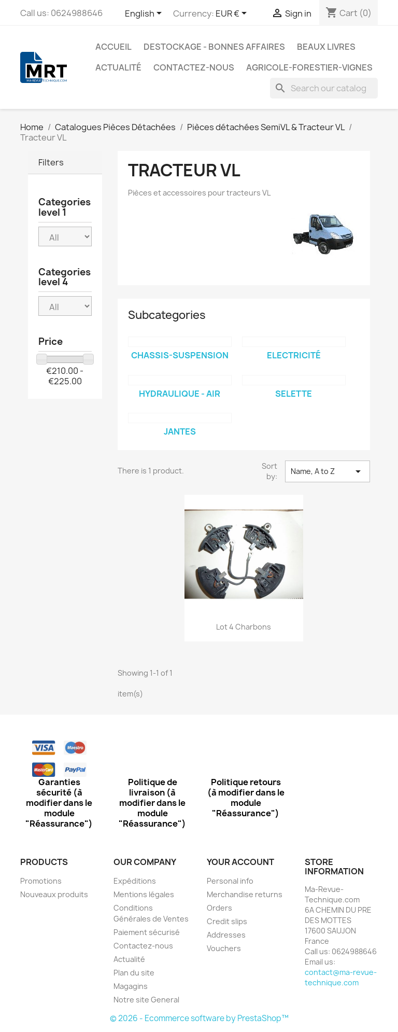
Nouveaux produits (54, 894)
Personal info (230, 881)
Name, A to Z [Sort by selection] (327, 471)
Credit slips (227, 921)
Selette (293, 393)
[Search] (324, 88)
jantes (180, 431)
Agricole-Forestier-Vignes (309, 67)
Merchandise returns (244, 894)
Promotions (41, 881)
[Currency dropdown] (233, 14)
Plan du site (133, 973)
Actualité (118, 67)
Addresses (226, 935)
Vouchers (224, 948)
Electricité (294, 355)
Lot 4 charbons (243, 627)
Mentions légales (143, 894)
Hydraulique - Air (179, 393)
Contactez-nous (193, 67)
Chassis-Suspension (180, 355)
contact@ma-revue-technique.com (341, 977)
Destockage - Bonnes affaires (214, 46)
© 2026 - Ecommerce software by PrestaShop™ (199, 1018)
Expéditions (134, 881)
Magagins (130, 986)
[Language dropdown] (145, 14)
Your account (240, 862)
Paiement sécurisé (146, 932)
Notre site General (146, 1000)
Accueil (113, 46)
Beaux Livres (326, 46)
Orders (219, 908)
